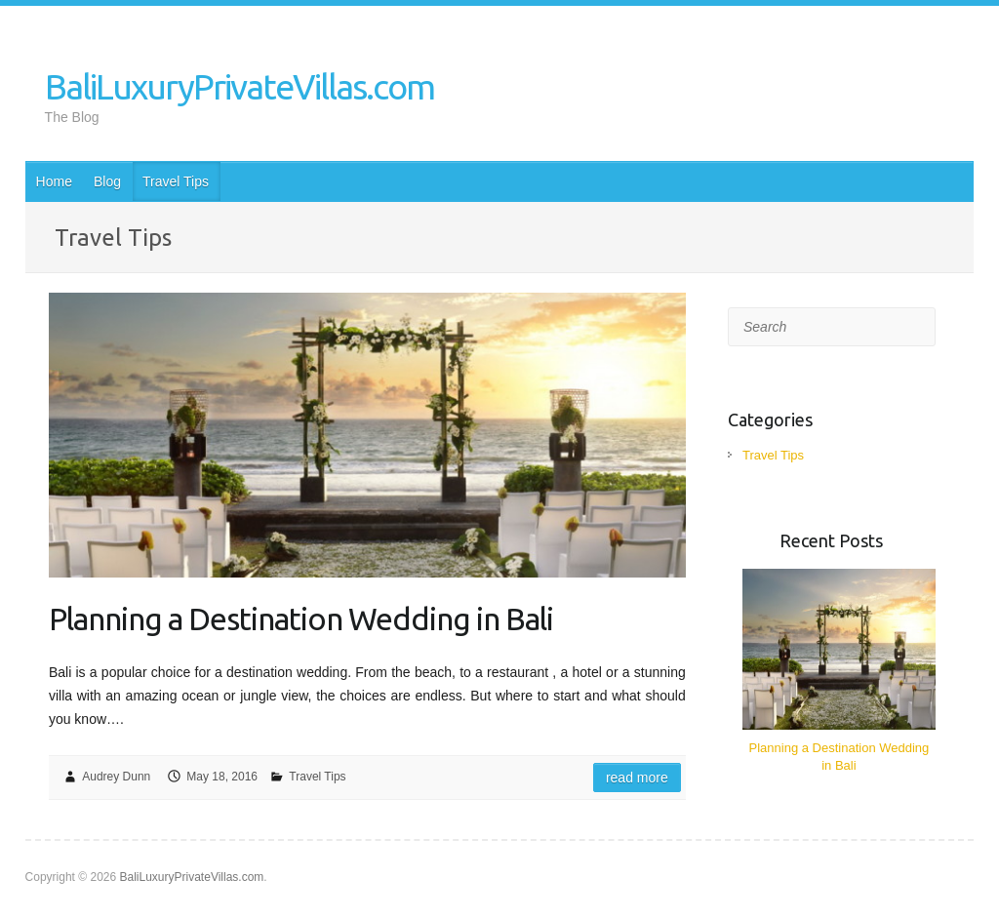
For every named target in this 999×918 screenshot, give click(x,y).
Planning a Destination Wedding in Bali (301, 618)
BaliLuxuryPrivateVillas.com (239, 86)
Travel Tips (175, 181)
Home (54, 181)
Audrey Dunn (116, 776)
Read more (637, 777)
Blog (107, 181)
